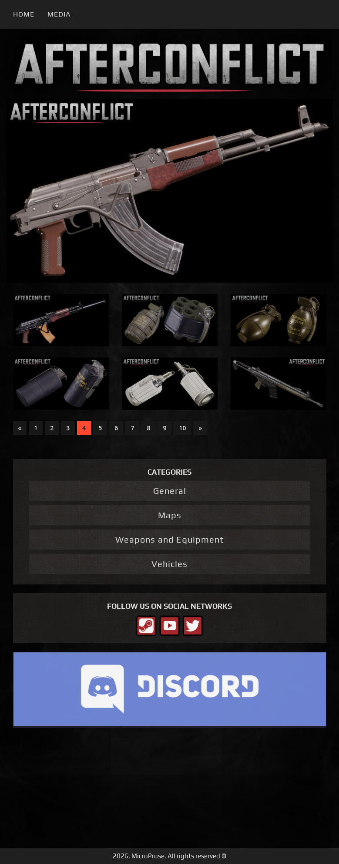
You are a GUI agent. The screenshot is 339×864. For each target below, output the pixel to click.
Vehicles (169, 564)
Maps (169, 515)
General (169, 491)
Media (58, 14)
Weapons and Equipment (169, 539)
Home (23, 14)
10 (182, 428)
